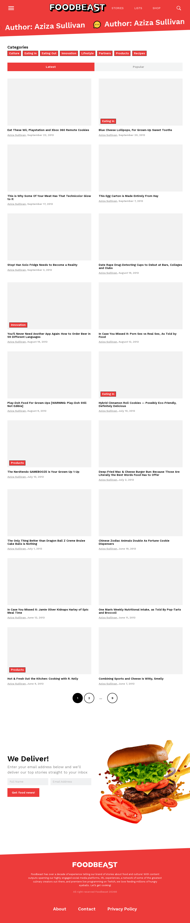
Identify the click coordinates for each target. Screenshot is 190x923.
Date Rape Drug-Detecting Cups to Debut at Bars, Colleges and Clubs (140, 267)
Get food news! (23, 793)
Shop (156, 8)
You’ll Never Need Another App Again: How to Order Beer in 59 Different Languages (49, 336)
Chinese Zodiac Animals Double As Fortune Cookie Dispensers (134, 543)
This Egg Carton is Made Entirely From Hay (128, 196)
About (59, 909)
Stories (118, 8)
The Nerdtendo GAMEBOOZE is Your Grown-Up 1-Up (43, 472)
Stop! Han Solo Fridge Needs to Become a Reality (42, 265)
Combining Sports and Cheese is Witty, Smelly (131, 679)
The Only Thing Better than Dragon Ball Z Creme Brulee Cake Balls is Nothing (46, 543)
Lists (138, 8)
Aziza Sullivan (16, 135)
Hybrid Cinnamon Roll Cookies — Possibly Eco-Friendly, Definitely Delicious (137, 405)
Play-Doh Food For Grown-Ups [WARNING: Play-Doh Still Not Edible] (46, 405)
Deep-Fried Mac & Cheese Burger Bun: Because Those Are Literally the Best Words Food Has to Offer (139, 473)
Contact (87, 909)
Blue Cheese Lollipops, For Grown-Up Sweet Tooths (135, 130)
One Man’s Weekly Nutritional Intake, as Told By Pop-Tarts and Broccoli (140, 611)
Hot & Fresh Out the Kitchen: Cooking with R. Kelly (42, 679)
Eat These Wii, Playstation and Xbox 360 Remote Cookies (48, 130)
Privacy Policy (122, 909)
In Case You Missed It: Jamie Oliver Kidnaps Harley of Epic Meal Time (48, 611)
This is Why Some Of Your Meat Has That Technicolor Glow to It (49, 198)
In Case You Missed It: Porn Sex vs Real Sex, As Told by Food (137, 336)
